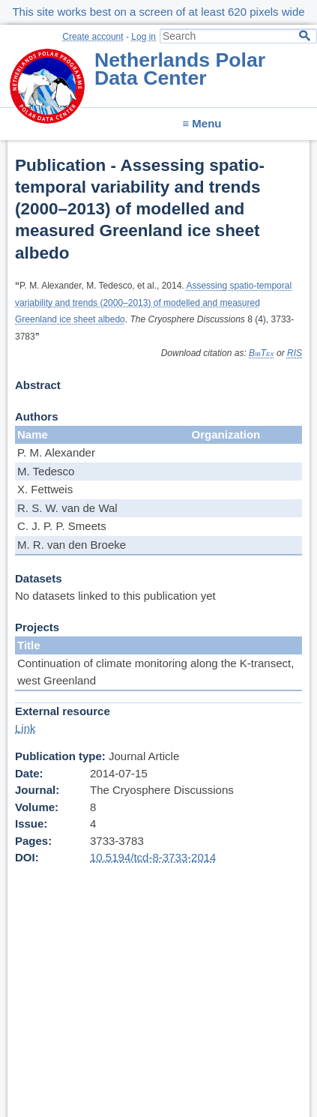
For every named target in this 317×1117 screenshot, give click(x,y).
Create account (92, 36)
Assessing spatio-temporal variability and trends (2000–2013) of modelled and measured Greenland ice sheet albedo (153, 302)
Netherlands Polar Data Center (179, 69)
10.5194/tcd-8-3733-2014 (153, 857)
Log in (143, 36)
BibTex (261, 353)
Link (25, 728)
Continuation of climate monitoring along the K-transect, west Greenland (155, 672)
